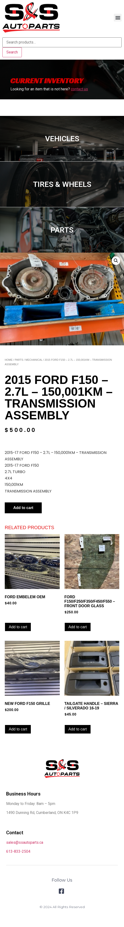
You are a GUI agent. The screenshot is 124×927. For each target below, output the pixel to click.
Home (9, 359)
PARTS (62, 229)
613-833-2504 (18, 851)
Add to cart (23, 508)
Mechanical (33, 359)
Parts (19, 359)
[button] (118, 18)
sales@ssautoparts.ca (24, 842)
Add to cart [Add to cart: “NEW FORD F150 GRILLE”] (18, 729)
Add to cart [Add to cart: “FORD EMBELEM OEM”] (18, 627)
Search (12, 52)
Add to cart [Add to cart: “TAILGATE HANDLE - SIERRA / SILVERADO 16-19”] (78, 729)
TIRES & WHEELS (62, 184)
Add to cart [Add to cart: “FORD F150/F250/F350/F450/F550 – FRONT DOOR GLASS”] (78, 627)
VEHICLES (62, 138)
